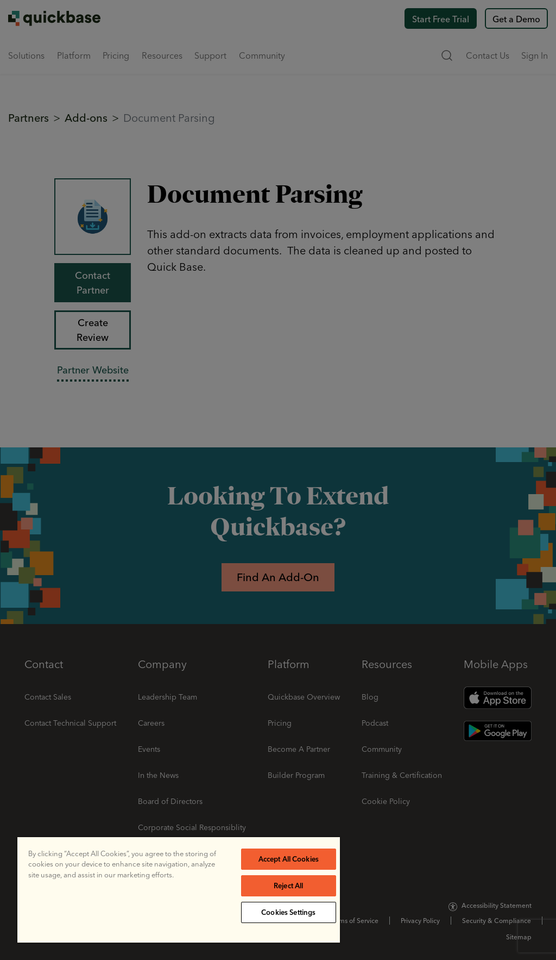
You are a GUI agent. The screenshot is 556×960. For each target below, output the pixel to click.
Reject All (288, 885)
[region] (178, 890)
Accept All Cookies (288, 859)
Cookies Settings (288, 912)
